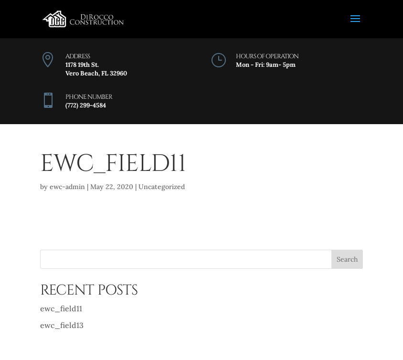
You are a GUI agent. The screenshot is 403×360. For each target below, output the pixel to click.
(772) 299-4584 (85, 105)
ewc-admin (67, 186)
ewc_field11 (61, 308)
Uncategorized (161, 186)
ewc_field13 (62, 325)
